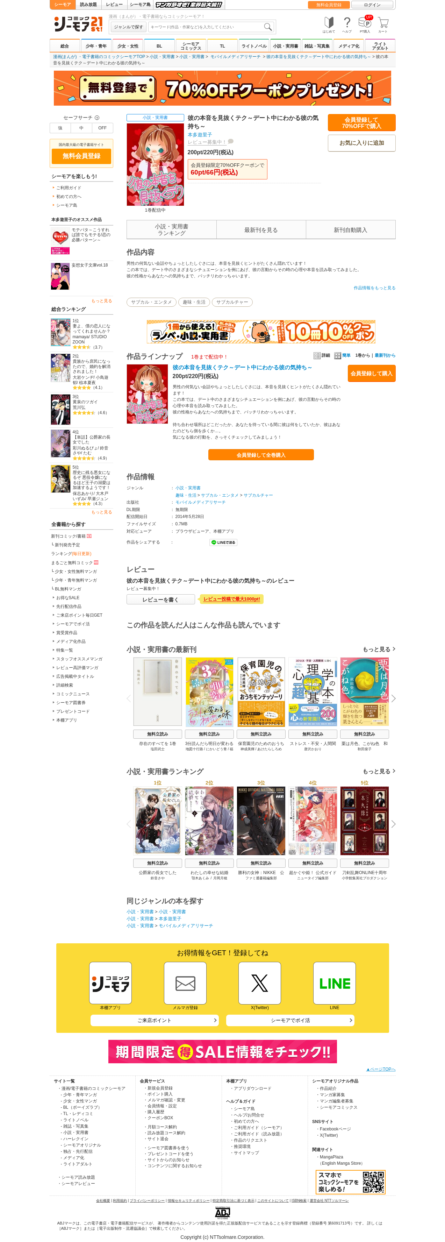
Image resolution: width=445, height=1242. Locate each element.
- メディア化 (72, 1157)
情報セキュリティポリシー (189, 1200)
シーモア (62, 4)
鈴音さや (158, 878)
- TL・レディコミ (77, 1113)
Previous (130, 698)
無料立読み (157, 734)
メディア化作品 (71, 641)
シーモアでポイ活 (73, 624)
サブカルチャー (232, 302)
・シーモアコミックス (337, 1107)
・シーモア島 (242, 1108)
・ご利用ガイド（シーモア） (257, 1127)
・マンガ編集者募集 (334, 1101)
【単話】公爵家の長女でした (91, 440)
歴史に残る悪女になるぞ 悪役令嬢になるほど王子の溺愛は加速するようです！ (91, 480)
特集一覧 (64, 650)
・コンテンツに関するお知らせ (172, 1165)
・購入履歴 (153, 1111)
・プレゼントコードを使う (168, 1153)
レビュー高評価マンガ (77, 667)
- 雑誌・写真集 (74, 1126)
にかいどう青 (216, 749)
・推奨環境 (240, 1146)
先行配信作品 (68, 606)
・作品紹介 (326, 1088)
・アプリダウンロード (251, 1088)
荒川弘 (79, 407)
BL (159, 46)
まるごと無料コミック (75, 562)
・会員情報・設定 (160, 1105)
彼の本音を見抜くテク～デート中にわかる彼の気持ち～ (318, 56)
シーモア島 (140, 4)
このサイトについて (273, 1200)
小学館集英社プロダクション (364, 878)
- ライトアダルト (77, 1164)
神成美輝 (247, 749)
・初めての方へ (244, 1121)
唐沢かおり (313, 749)
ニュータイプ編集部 (313, 878)
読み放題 (88, 4)
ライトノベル (254, 46)
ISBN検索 (299, 1200)
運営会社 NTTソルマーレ (329, 1200)
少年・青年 (96, 46)
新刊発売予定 (67, 544)
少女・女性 (127, 46)
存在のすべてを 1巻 (157, 743)
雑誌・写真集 (317, 46)
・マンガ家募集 (330, 1094)
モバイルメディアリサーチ (235, 56)
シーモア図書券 (71, 702)
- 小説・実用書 (74, 1132)
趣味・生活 (194, 302)
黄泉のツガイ (85, 401)
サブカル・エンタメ (151, 302)
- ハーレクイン (74, 1138)
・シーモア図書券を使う (166, 1147)
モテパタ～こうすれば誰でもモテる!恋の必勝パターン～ (91, 234)
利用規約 (120, 1200)
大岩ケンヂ (83, 377)
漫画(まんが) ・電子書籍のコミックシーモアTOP (99, 56)
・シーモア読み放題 (76, 1177)
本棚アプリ (66, 720)
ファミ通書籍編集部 (261, 878)
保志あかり (83, 493)
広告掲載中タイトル (75, 676)
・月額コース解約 (160, 1126)
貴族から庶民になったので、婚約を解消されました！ (91, 366)
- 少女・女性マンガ (79, 1101)
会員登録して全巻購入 (261, 455)
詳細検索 (64, 685)
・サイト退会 (155, 1138)
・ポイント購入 (158, 1094)
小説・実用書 (285, 46)
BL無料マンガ (68, 589)
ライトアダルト (380, 46)
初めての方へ (68, 196)
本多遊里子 (200, 134)
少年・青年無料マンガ (76, 580)
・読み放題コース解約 (164, 1132)
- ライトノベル (74, 1119)
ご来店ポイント (154, 1020)
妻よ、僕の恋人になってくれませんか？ (91, 329)
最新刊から (385, 355)
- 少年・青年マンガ (79, 1094)
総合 (64, 46)
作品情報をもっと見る (375, 287)
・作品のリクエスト (248, 1140)
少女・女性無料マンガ (76, 571)
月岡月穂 (220, 878)
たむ (87, 452)
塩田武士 (158, 749)
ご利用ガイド (68, 187)
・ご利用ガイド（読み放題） (257, 1133)
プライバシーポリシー (147, 1200)
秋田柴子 (365, 749)
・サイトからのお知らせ (166, 1159)
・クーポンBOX (158, 1117)
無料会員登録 (329, 4)
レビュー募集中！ (207, 142)
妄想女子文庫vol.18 (90, 265)
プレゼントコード (73, 711)
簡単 (342, 355)
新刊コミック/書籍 (72, 536)
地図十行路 (194, 749)
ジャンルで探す (128, 26)
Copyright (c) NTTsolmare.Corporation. (222, 1237)
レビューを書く (160, 600)
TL (222, 46)
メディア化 (348, 46)
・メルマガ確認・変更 (164, 1100)
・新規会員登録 (158, 1088)
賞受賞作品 (66, 632)
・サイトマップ (244, 1152)
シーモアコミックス (190, 46)
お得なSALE (68, 597)
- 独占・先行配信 (77, 1151)
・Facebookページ (333, 1129)
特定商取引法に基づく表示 (233, 1200)
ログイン (372, 4)
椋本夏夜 (87, 382)
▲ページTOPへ (380, 1069)
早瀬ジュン (97, 498)
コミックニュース (73, 693)
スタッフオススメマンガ (79, 659)
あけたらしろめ (269, 749)
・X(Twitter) (327, 1135)
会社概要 (103, 1200)
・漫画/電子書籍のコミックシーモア (91, 1088)
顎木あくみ (200, 878)
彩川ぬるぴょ (85, 448)
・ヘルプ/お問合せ (247, 1115)
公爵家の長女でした (158, 872)
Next (391, 699)
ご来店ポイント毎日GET (79, 615)
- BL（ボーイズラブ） (81, 1107)
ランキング (71, 553)
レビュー (114, 4)
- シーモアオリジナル (81, 1145)
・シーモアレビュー (76, 1183)
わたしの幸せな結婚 (209, 872)
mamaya (81, 336)
